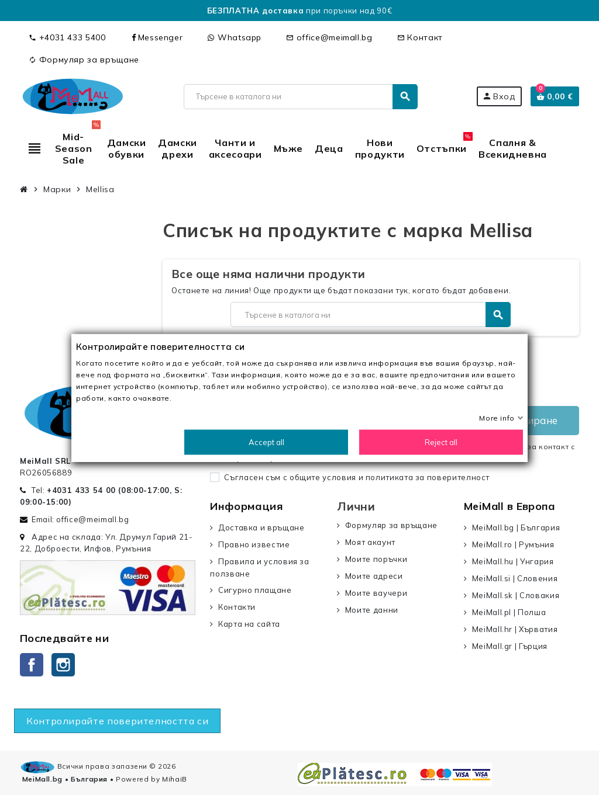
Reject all (441, 441)
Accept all (266, 441)
